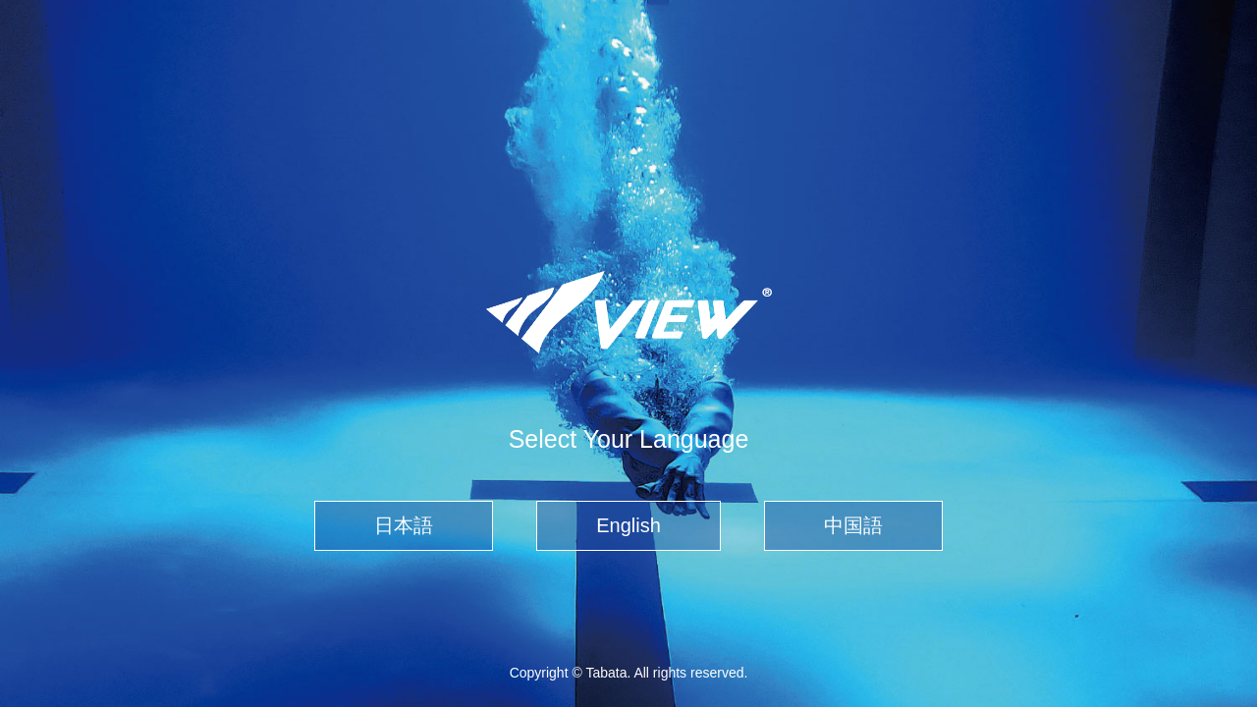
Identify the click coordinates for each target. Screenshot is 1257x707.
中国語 (853, 525)
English (628, 525)
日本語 (403, 525)
